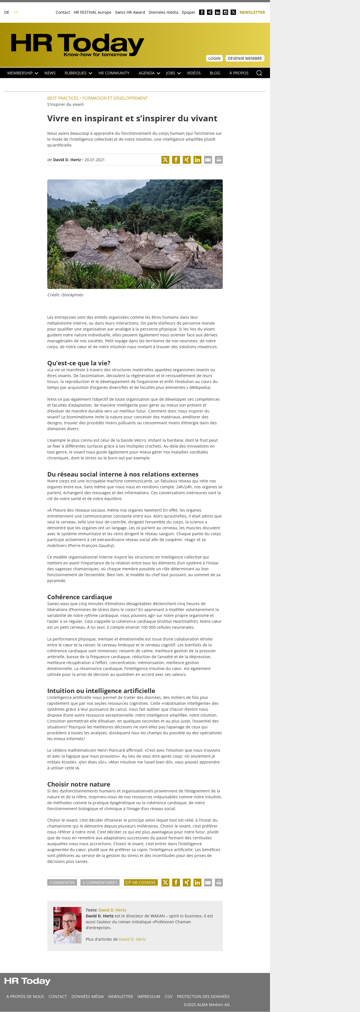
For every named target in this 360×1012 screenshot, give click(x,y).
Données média (163, 12)
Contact (63, 12)
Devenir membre (245, 58)
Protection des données (203, 996)
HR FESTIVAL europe (92, 12)
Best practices (62, 98)
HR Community (113, 73)
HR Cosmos (144, 882)
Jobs (173, 73)
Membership (22, 73)
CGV (168, 996)
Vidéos (194, 73)
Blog (215, 73)
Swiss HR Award (130, 12)
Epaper (188, 12)
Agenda (149, 73)
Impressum (149, 996)
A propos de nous (25, 996)
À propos (239, 73)
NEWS (50, 73)
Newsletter (252, 12)
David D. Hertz (67, 159)
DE (6, 12)
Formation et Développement (115, 98)
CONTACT (58, 996)
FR (16, 12)
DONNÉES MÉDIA (87, 996)
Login (214, 58)
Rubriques (78, 73)
